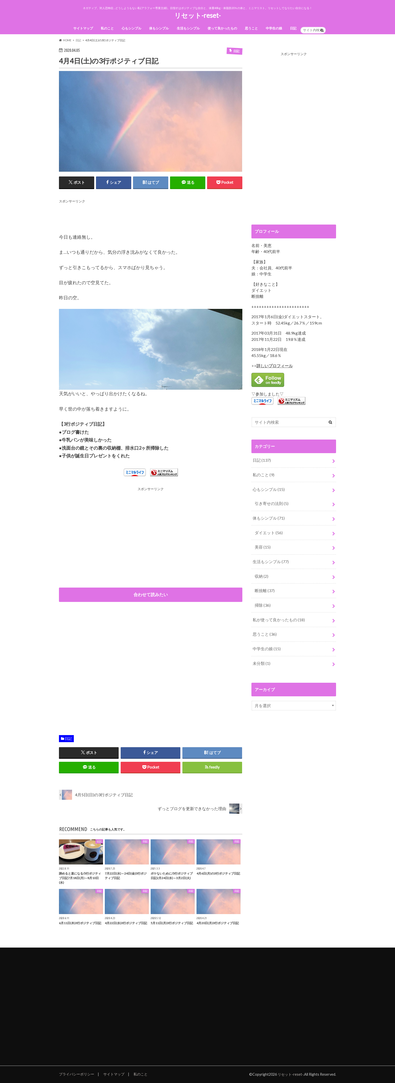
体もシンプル (159, 28)
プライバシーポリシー (76, 1074)
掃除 (263, 605)
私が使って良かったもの (279, 619)
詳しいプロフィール (274, 365)
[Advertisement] (150, 215)
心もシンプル (131, 28)
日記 (293, 28)
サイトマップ (83, 28)
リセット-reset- (197, 15)
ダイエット (269, 532)
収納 (261, 576)
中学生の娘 (274, 28)
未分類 (261, 663)
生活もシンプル (188, 28)
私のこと (107, 28)
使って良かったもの (222, 28)
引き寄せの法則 (271, 503)
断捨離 (265, 590)
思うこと (251, 28)
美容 (263, 547)
